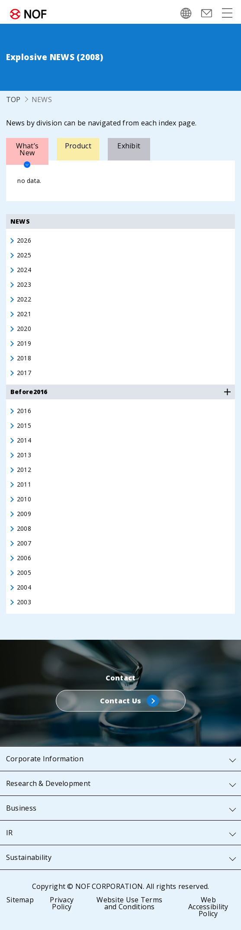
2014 (24, 440)
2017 (24, 373)
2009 (24, 514)
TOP (13, 99)
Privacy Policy (62, 903)
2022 (24, 299)
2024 (24, 270)
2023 (24, 285)
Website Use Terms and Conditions (129, 903)
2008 (24, 529)
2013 (24, 455)
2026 (24, 240)
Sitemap (20, 899)
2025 (24, 255)
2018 (24, 358)
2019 (24, 343)
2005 (24, 573)
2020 (24, 329)
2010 (24, 499)
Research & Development (48, 783)
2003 (24, 602)
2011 (24, 484)
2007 (24, 543)
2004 (24, 587)
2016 (24, 411)
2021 (24, 314)
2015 (24, 426)
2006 (24, 558)
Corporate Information (45, 758)
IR (9, 832)
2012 (24, 470)
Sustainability (28, 857)
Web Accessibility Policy (208, 906)
